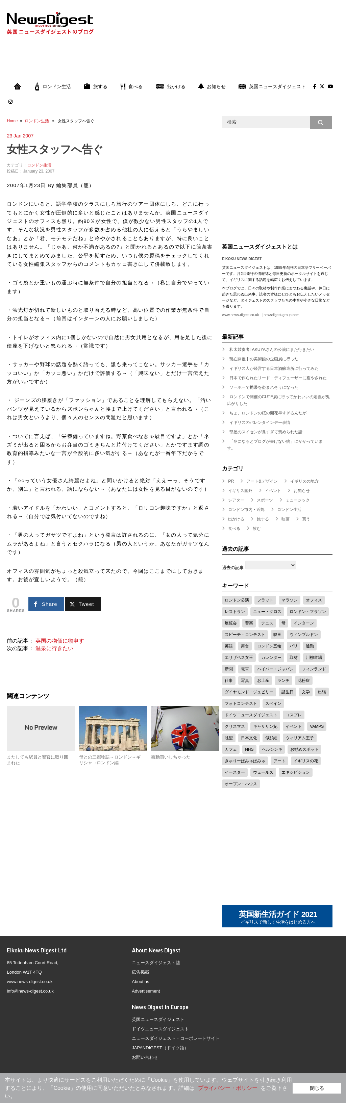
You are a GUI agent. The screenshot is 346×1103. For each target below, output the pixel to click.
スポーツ (265, 500)
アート (279, 761)
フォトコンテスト (241, 703)
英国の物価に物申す (59, 641)
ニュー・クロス (267, 611)
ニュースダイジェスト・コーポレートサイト (176, 1038)
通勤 (310, 646)
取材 (294, 657)
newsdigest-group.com (281, 315)
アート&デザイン (261, 481)
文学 (306, 692)
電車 (245, 669)
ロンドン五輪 (269, 646)
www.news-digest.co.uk (240, 315)
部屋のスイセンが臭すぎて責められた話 (265, 432)
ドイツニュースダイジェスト (251, 715)
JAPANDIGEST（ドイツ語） (160, 1047)
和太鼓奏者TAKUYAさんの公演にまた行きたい (272, 349)
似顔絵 (271, 738)
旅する (95, 86)
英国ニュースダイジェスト (272, 86)
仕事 (229, 680)
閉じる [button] (317, 1088)
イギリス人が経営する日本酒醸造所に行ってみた (274, 368)
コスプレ (294, 715)
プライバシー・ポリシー (227, 1088)
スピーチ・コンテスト (245, 634)
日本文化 (249, 738)
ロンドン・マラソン (308, 611)
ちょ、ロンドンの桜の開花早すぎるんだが (267, 413)
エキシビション (295, 772)
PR (231, 481)
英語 (229, 646)
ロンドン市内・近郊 (246, 509)
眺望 (229, 738)
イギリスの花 (306, 761)
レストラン (235, 611)
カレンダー (271, 657)
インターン (304, 623)
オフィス (314, 600)
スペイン (273, 703)
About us (140, 981)
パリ (294, 646)
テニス (267, 623)
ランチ (283, 680)
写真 (245, 680)
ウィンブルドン (304, 634)
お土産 (263, 680)
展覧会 (231, 623)
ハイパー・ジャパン (275, 669)
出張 (322, 692)
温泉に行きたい (54, 648)
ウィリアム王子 (300, 738)
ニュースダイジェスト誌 (156, 962)
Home (12, 121)
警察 (249, 623)
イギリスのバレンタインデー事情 (259, 422)
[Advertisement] (173, 61)
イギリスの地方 (304, 481)
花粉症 (304, 680)
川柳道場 (314, 657)
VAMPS (317, 726)
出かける (170, 86)
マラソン (289, 600)
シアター (236, 500)
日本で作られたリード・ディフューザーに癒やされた (278, 378)
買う (306, 519)
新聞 (229, 669)
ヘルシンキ (272, 749)
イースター (235, 772)
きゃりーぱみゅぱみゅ (245, 761)
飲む (257, 528)
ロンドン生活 (53, 86)
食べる (131, 86)
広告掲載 (140, 972)
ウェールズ (263, 772)
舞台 (245, 646)
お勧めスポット (304, 749)
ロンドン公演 (237, 600)
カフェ (231, 749)
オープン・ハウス (241, 783)
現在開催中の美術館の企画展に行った (263, 359)
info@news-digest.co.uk (30, 991)
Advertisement (146, 991)
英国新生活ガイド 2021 (278, 918)
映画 (285, 519)
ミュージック (298, 500)
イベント (273, 490)
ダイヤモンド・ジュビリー (249, 692)
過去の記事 (233, 567)
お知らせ (212, 86)
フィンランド (314, 669)
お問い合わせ (145, 1057)
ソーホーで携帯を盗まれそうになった (263, 387)
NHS (249, 749)
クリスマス (235, 726)
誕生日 (287, 692)
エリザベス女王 (239, 657)
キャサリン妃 (265, 726)
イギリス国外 (240, 490)
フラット (265, 600)
